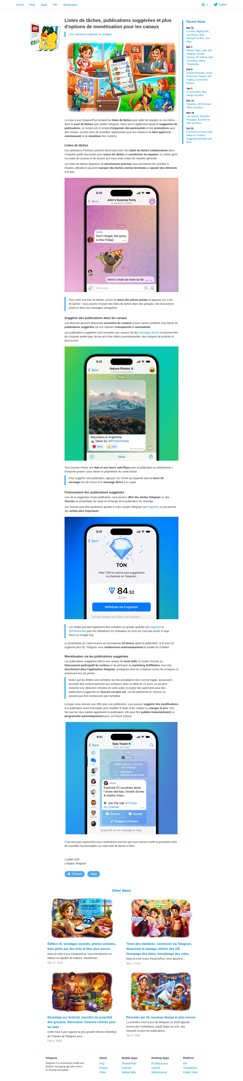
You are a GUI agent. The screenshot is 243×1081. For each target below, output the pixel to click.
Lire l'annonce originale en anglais (90, 34)
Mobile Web (129, 1072)
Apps (44, 4)
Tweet (94, 874)
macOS (155, 1067)
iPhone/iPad (129, 1063)
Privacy (103, 1067)
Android (126, 1067)
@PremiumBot (77, 631)
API (55, 4)
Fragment (152, 506)
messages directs (149, 332)
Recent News (195, 21)
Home (20, 4)
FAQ (32, 4)
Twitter (220, 4)
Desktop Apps (160, 1057)
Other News (121, 891)
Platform (188, 1057)
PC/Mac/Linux (159, 1063)
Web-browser (159, 1072)
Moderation (70, 4)
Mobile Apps (130, 1057)
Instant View (190, 1072)
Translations (190, 1067)
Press (102, 1072)
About (103, 1057)
